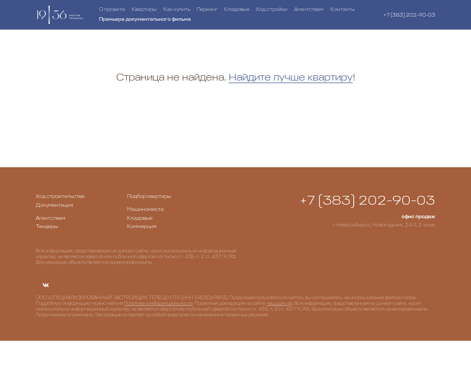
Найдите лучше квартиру (291, 77)
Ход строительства (60, 196)
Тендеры (47, 226)
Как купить (176, 9)
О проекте (112, 9)
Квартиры (144, 9)
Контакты (342, 9)
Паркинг (207, 9)
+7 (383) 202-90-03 (409, 15)
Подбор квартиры (149, 196)
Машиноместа (145, 209)
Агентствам (309, 9)
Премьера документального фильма (145, 19)
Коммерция (142, 226)
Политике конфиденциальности (158, 303)
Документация (54, 205)
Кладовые (237, 9)
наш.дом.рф (279, 303)
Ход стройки (271, 9)
